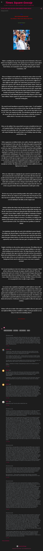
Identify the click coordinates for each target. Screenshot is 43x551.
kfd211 (7, 401)
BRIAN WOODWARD (8, 330)
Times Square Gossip (18, 2)
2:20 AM (7, 366)
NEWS (28, 330)
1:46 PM (7, 462)
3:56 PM (7, 509)
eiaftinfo (7, 349)
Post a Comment (5, 540)
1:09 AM (7, 345)
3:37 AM (7, 380)
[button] (41, 9)
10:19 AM (8, 441)
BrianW (7, 370)
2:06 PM (7, 477)
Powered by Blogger (21, 546)
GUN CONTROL (23, 330)
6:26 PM (7, 537)
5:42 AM (7, 405)
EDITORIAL (16, 330)
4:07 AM (7, 398)
